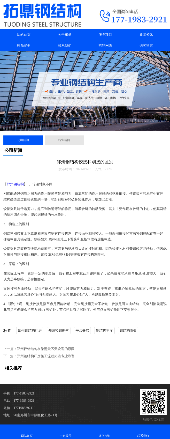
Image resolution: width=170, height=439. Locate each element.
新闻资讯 (146, 35)
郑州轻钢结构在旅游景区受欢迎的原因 (46, 349)
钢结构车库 (104, 330)
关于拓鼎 (64, 35)
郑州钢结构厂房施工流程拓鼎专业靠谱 (46, 356)
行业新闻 (64, 140)
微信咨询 (104, 432)
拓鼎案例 (24, 45)
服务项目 (105, 35)
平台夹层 (82, 330)
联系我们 (64, 45)
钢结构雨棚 (128, 330)
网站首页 (24, 35)
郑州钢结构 (15, 184)
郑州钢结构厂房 (30, 330)
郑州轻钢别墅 (58, 330)
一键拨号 (65, 432)
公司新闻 (23, 140)
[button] (81, 126)
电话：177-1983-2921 (18, 400)
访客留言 (146, 45)
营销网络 (105, 45)
